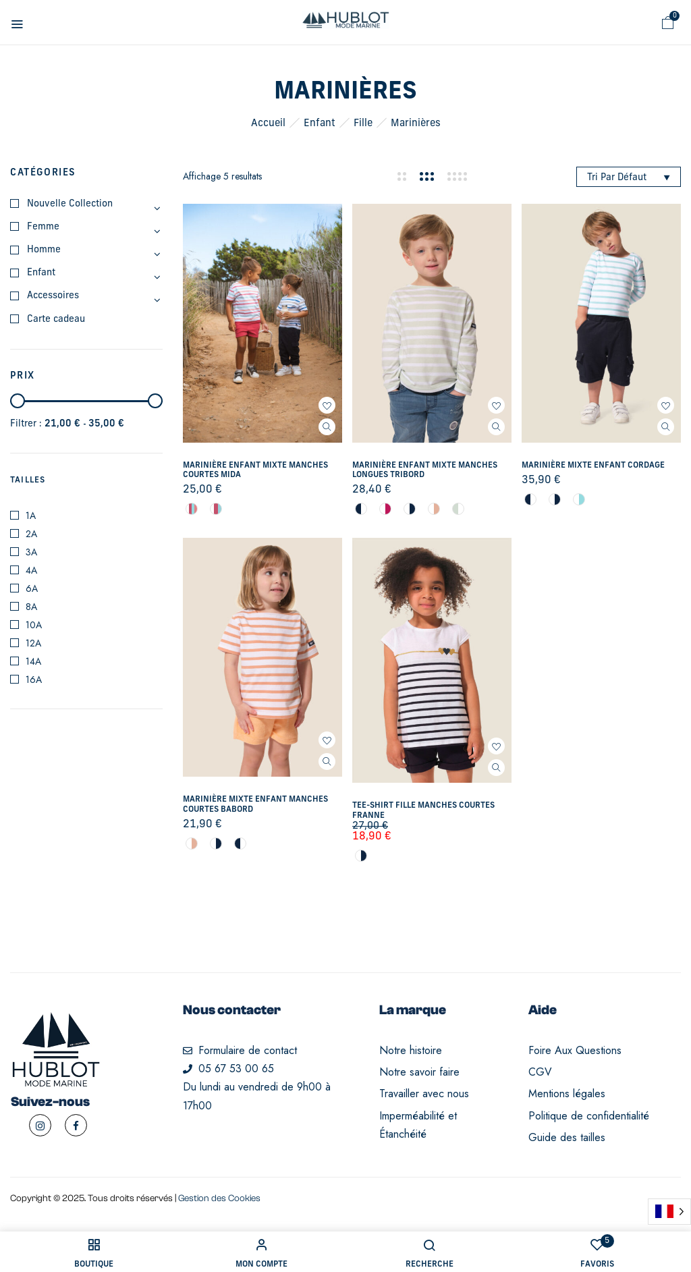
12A (33, 643)
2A (31, 533)
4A (31, 570)
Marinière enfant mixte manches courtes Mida (255, 470)
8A (31, 606)
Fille (363, 124)
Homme (44, 250)
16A (34, 679)
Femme (43, 227)
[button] (668, 23)
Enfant (319, 124)
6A (32, 588)
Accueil (268, 124)
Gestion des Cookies (219, 1198)
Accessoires (53, 296)
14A (33, 661)
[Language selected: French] (669, 1211)
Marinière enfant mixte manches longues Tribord (424, 470)
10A (34, 625)
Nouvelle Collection (70, 204)
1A (31, 515)
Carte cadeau (56, 319)
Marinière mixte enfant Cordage (593, 466)
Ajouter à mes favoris (327, 405)
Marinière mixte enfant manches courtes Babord (255, 804)
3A (31, 552)
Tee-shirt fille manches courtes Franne (423, 810)
